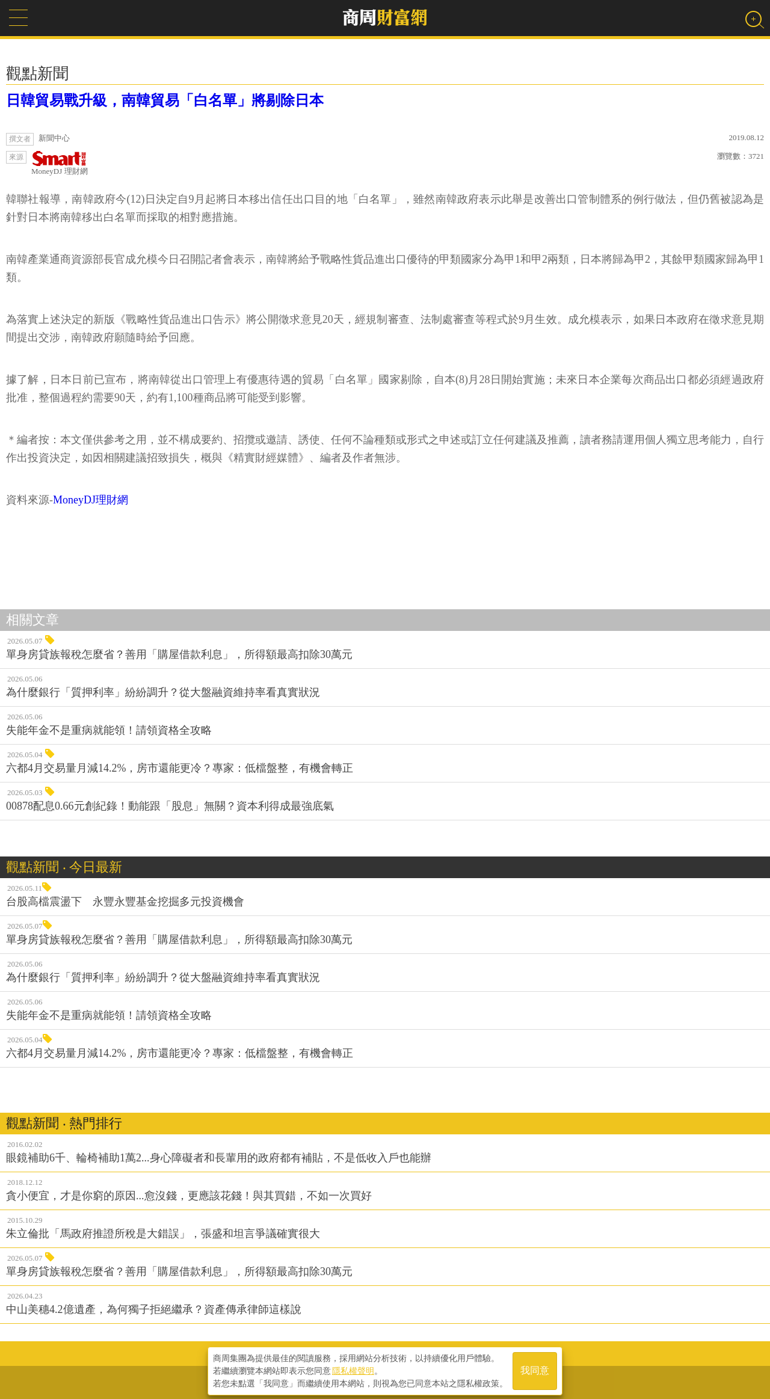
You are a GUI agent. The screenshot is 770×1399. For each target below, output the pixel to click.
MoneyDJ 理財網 (59, 163)
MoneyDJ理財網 (90, 500)
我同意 (534, 1370)
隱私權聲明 (353, 1369)
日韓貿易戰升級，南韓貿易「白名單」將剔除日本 (165, 100)
